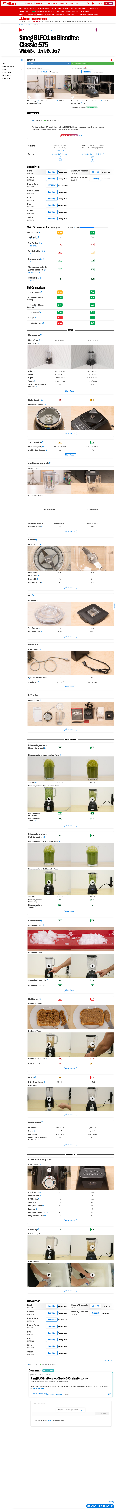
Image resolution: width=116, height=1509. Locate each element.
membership (37, 21)
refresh (49, 1421)
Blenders (26, 8)
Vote (77, 11)
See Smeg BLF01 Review (59, 154)
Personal (47, 8)
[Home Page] (9, 3)
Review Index (60, 11)
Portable (65, 8)
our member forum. (39, 1388)
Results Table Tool (39, 11)
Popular (22, 15)
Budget (54, 8)
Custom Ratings (84, 11)
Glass (84, 8)
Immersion (33, 8)
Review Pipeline (70, 11)
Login (99, 3)
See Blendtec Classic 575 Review (92, 154)
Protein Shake (73, 8)
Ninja (79, 8)
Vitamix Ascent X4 (60, 14)
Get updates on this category (100, 1506)
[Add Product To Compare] (112, 60)
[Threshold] (93, 227)
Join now (108, 3)
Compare (27, 11)
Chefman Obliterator (93, 14)
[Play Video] (49, 799)
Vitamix (59, 8)
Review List (51, 11)
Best (21, 8)
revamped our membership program (43, 30)
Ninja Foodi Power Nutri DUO (45, 14)
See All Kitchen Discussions (55, 1394)
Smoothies (41, 8)
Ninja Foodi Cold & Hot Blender (76, 14)
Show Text (70, 391)
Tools (21, 11)
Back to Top (109, 1360)
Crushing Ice (90, 8)
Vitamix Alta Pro (31, 14)
